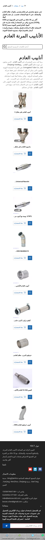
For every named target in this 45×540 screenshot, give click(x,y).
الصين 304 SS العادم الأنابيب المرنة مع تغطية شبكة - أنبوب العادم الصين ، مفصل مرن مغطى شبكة (22, 390)
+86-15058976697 (9, 491)
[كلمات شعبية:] (5, 47)
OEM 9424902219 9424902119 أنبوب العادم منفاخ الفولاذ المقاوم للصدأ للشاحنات (22, 251)
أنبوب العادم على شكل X (23, 112)
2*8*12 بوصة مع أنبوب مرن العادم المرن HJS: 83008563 (22, 216)
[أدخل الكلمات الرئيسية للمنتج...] (24, 47)
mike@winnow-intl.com (11, 498)
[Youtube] (30, 469)
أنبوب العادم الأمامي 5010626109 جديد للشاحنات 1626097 (22, 286)
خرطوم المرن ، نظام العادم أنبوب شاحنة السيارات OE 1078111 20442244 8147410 (22, 355)
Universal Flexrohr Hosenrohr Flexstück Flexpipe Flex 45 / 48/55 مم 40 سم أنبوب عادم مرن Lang (22, 181)
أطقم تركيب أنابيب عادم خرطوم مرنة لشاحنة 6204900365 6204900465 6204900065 (22, 320)
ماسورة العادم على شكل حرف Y (23, 147)
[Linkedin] (35, 469)
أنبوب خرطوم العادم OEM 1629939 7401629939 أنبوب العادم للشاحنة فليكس (22, 425)
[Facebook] (40, 469)
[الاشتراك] (6, 525)
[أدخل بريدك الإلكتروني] (26, 525)
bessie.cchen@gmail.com (12, 501)
